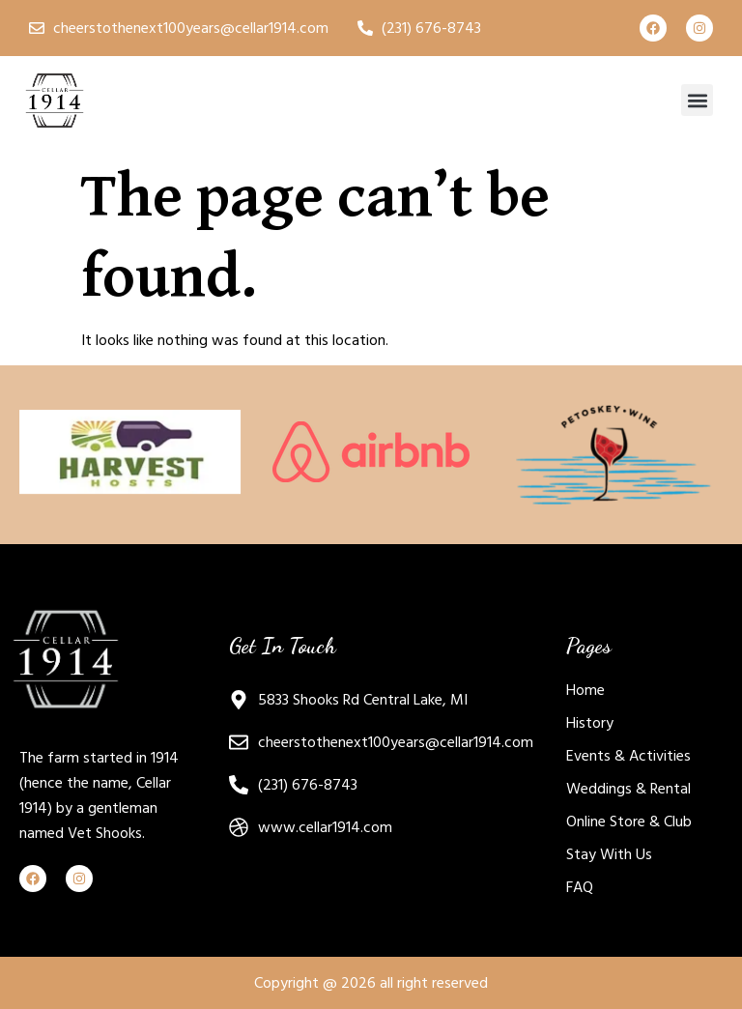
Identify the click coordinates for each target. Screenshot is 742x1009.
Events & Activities (628, 755)
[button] (697, 100)
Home (585, 690)
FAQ (579, 887)
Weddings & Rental (628, 788)
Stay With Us (609, 854)
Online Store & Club (629, 821)
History (590, 723)
